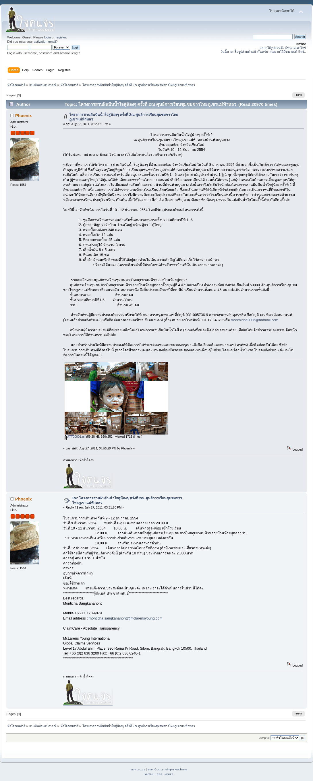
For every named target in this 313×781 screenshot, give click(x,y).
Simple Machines (176, 769)
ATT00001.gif (75, 436)
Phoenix (23, 115)
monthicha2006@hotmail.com (254, 320)
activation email (45, 41)
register (60, 37)
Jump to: (264, 737)
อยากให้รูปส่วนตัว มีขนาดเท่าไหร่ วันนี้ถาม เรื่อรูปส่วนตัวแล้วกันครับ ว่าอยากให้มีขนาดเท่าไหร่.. (263, 49)
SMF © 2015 (156, 769)
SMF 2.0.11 (137, 769)
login (47, 37)
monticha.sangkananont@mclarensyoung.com (126, 618)
